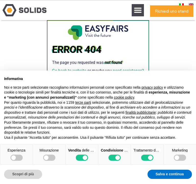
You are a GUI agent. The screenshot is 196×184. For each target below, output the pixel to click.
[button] (137, 10)
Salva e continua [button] (170, 174)
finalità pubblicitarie (140, 112)
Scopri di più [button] (23, 174)
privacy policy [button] (152, 87)
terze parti (83, 102)
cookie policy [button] (124, 97)
